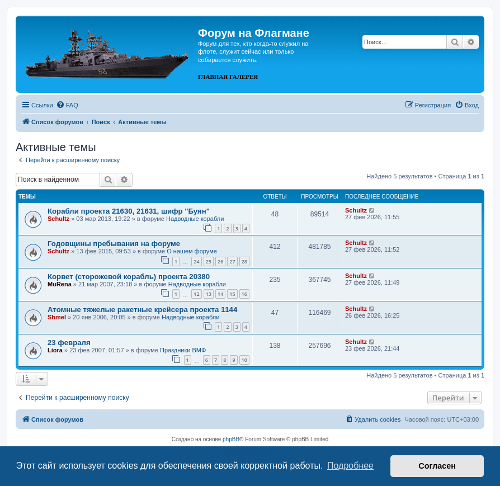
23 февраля (69, 342)
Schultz (58, 218)
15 (232, 294)
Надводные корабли (195, 218)
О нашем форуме (192, 251)
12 (196, 294)
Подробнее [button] (350, 465)
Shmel (57, 317)
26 (220, 261)
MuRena (60, 284)
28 (244, 261)
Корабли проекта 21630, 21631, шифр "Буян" (129, 211)
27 (232, 261)
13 (208, 294)
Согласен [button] (437, 465)
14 (220, 294)
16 (244, 294)
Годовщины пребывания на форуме (114, 243)
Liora (55, 350)
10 (244, 360)
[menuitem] (67, 105)
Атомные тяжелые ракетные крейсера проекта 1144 (142, 309)
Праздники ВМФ (183, 350)
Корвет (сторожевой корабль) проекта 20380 (129, 276)
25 (208, 261)
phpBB (231, 439)
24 (196, 261)
